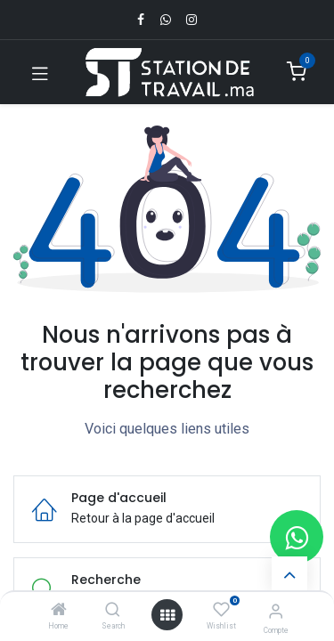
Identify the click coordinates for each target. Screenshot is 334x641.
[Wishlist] (221, 610)
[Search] (112, 611)
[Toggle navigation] (40, 72)
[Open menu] (167, 615)
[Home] (59, 611)
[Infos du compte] (275, 611)
